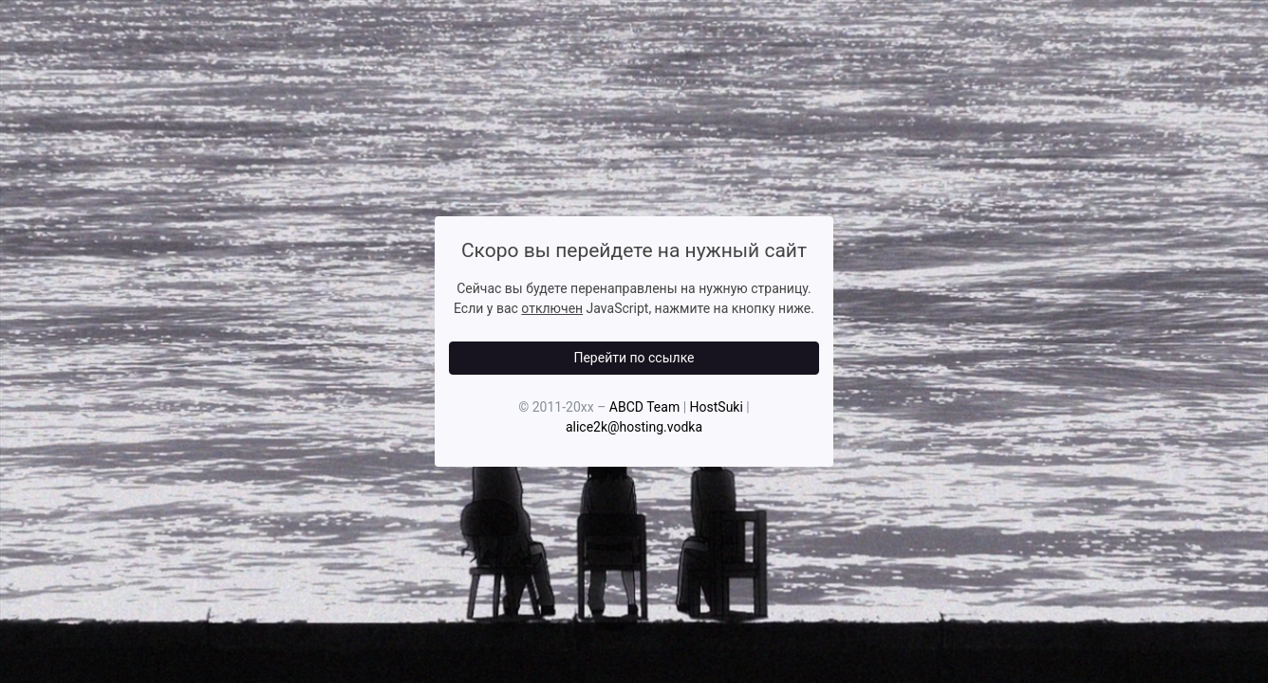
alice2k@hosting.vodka (634, 426)
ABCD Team (644, 407)
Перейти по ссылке (633, 357)
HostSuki (716, 407)
